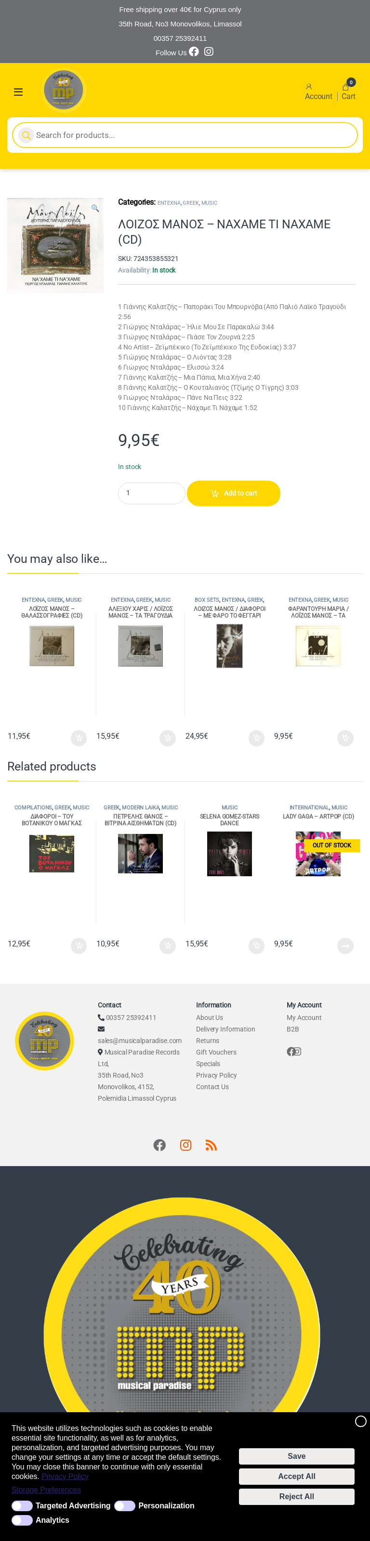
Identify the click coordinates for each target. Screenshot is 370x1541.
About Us (209, 1017)
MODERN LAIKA (140, 808)
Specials (208, 1064)
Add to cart (240, 493)
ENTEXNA (169, 203)
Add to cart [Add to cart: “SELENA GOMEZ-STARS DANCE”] (257, 946)
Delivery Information (225, 1029)
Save (296, 1456)
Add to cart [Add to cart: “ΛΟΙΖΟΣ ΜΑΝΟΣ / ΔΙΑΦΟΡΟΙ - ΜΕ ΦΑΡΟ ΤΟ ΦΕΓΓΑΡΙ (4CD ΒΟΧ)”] (257, 738)
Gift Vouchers (216, 1052)
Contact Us (212, 1087)
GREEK (190, 203)
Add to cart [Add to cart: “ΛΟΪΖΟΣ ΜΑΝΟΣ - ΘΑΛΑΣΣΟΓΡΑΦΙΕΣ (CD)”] (79, 738)
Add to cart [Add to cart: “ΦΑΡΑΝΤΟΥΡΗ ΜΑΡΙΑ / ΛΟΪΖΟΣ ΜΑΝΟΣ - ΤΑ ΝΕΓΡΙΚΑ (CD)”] (345, 738)
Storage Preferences (46, 1490)
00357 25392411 (131, 1017)
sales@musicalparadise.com (140, 1040)
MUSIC (209, 203)
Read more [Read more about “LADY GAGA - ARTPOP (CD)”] (345, 946)
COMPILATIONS (33, 808)
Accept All (297, 1476)
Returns (207, 1040)
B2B (293, 1029)
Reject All (296, 1496)
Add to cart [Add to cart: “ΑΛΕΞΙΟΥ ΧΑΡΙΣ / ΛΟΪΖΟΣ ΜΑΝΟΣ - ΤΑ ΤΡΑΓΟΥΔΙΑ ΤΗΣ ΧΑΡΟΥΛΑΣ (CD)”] (167, 738)
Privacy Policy (65, 1476)
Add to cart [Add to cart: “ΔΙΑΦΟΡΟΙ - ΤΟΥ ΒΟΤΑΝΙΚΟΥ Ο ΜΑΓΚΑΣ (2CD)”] (79, 946)
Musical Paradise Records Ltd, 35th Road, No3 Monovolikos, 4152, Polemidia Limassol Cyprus (139, 1075)
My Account (304, 1017)
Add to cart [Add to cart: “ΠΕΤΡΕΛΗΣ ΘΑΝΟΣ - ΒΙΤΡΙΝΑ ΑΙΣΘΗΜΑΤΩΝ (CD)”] (167, 946)
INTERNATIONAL (309, 808)
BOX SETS (207, 600)
